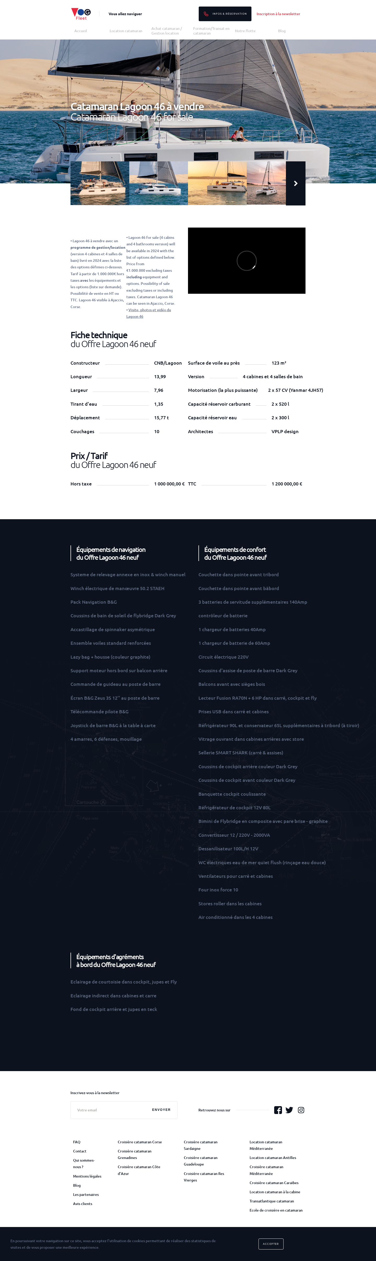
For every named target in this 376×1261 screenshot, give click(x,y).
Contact (79, 1151)
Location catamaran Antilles (273, 1157)
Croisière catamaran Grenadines (134, 1154)
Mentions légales (87, 1176)
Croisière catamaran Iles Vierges (204, 1177)
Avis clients (82, 1203)
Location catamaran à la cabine (275, 1191)
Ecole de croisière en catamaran (276, 1210)
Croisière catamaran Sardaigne (201, 1145)
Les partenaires (86, 1194)
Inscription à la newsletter (278, 13)
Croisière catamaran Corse (140, 1141)
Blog (282, 30)
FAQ (76, 1141)
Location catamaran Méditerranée (266, 1145)
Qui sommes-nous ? (84, 1163)
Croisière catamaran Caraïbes (274, 1182)
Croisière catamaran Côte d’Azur (139, 1170)
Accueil (80, 30)
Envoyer (161, 1110)
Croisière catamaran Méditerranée (266, 1170)
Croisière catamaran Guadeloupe (201, 1161)
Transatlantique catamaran (272, 1200)
